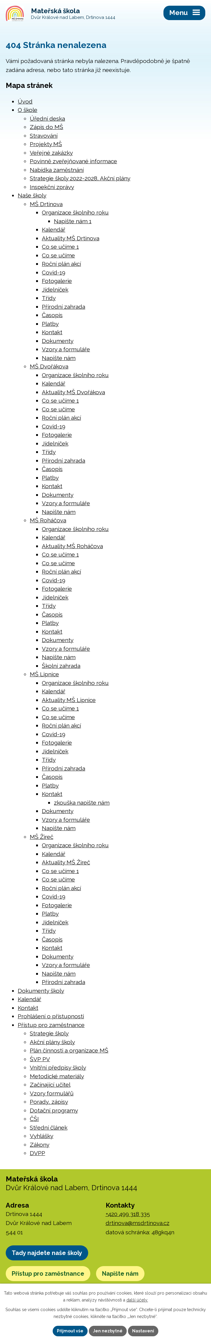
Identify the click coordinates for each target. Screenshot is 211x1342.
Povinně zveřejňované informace (73, 161)
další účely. (137, 1300)
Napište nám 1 (73, 221)
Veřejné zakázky (51, 152)
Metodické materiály (57, 1076)
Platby (50, 323)
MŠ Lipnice (44, 674)
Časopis (52, 315)
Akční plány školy (52, 1042)
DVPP (37, 1153)
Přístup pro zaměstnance (51, 1025)
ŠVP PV (40, 1059)
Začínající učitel (50, 1084)
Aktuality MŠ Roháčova (72, 546)
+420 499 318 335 (128, 1214)
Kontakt (52, 332)
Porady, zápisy (49, 1101)
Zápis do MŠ (46, 127)
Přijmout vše (70, 1330)
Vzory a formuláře (66, 349)
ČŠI (34, 1118)
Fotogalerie (57, 281)
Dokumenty (57, 341)
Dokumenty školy (41, 990)
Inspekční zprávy (52, 187)
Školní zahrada (61, 665)
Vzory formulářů (51, 1093)
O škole (27, 110)
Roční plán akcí (61, 263)
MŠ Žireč (41, 836)
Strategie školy (49, 1033)
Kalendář (53, 229)
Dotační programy (54, 1110)
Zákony (39, 1144)
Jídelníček (55, 289)
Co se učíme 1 (60, 246)
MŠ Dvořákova (49, 366)
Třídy (49, 298)
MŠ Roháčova (48, 520)
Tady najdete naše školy (47, 1252)
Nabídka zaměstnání (57, 170)
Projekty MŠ (46, 144)
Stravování (43, 135)
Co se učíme (58, 255)
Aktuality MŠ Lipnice (69, 700)
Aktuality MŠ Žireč (66, 862)
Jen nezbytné (108, 1330)
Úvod (25, 101)
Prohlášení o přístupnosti (51, 1016)
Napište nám (59, 358)
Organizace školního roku (75, 212)
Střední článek (48, 1127)
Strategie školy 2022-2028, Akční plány (80, 178)
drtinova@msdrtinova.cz (137, 1223)
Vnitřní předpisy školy (58, 1067)
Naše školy (32, 195)
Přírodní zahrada (63, 306)
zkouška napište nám (82, 802)
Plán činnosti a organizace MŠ (69, 1050)
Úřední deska (47, 118)
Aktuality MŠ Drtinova (70, 238)
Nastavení (143, 1330)
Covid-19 (53, 272)
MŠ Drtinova (46, 204)
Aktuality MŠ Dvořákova (73, 392)
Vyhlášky (41, 1136)
